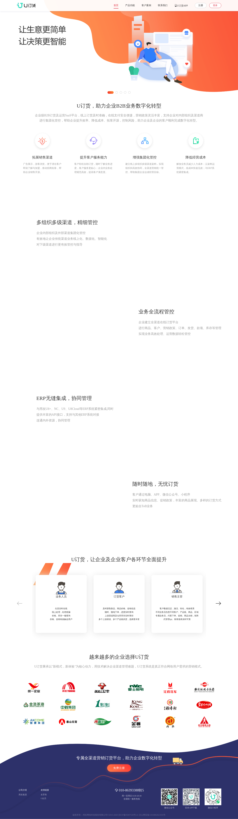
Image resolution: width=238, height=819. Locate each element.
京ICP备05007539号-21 (128, 815)
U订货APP (181, 5)
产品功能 (130, 5)
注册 (200, 5)
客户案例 (146, 5)
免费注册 (119, 768)
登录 (215, 5)
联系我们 (162, 5)
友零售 (44, 794)
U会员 (43, 798)
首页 (116, 5)
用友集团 (23, 794)
